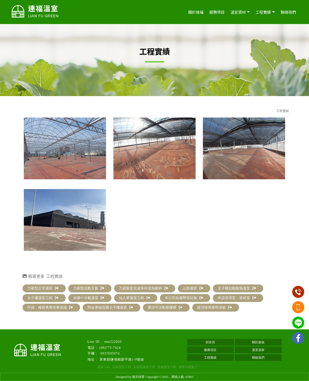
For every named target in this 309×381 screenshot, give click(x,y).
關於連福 (196, 12)
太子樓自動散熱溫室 (237, 288)
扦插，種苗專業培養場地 (50, 307)
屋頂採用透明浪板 (214, 307)
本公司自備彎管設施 (184, 298)
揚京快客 (138, 377)
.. (170, 377)
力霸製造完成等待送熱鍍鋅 (143, 288)
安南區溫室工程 (144, 367)
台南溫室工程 (121, 367)
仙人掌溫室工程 (134, 298)
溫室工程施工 (188, 367)
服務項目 (217, 12)
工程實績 (263, 12)
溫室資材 (238, 12)
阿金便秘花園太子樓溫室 (110, 307)
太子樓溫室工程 (42, 298)
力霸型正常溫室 (42, 288)
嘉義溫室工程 (166, 367)
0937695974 (109, 353)
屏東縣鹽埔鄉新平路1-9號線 (121, 359)
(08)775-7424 (110, 348)
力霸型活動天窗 (88, 288)
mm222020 (113, 342)
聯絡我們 (288, 12)
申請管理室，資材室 (237, 298)
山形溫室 (193, 288)
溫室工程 (103, 367)
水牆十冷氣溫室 (88, 298)
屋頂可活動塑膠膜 (165, 307)
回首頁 (210, 342)
